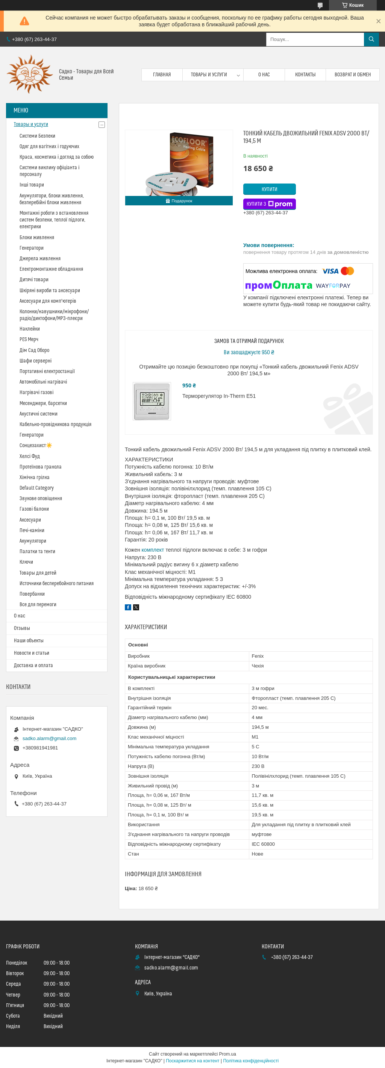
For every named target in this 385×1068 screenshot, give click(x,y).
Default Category (37, 488)
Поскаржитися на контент (192, 1060)
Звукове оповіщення (41, 499)
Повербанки (32, 594)
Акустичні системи (39, 414)
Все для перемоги (38, 605)
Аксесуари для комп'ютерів (48, 301)
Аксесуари (30, 520)
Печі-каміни (32, 531)
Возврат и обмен (353, 75)
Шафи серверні (36, 361)
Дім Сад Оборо (34, 350)
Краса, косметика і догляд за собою (57, 157)
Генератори (32, 248)
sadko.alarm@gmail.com (49, 738)
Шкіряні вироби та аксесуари (50, 291)
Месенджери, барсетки (43, 403)
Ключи (26, 562)
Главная (162, 75)
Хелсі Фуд (30, 457)
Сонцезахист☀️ (36, 446)
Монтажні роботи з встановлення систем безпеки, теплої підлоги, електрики (54, 220)
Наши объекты (29, 641)
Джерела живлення (40, 259)
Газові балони (34, 509)
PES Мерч (29, 340)
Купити (269, 190)
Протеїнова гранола (41, 467)
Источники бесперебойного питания (57, 584)
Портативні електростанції (47, 372)
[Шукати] (371, 39)
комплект (153, 550)
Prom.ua (227, 1054)
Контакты (305, 75)
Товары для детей (38, 573)
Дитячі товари (34, 280)
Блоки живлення (37, 238)
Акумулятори (33, 541)
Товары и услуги (209, 75)
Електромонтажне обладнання (51, 269)
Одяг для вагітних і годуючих (49, 147)
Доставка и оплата (33, 666)
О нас (264, 75)
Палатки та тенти (37, 552)
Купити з (270, 204)
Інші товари (32, 185)
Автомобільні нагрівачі (43, 382)
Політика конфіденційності (251, 1060)
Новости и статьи (31, 653)
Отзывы (22, 628)
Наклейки (30, 329)
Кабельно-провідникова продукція (55, 425)
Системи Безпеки (37, 136)
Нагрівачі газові (36, 393)
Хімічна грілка (35, 478)
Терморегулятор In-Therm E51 (219, 396)
